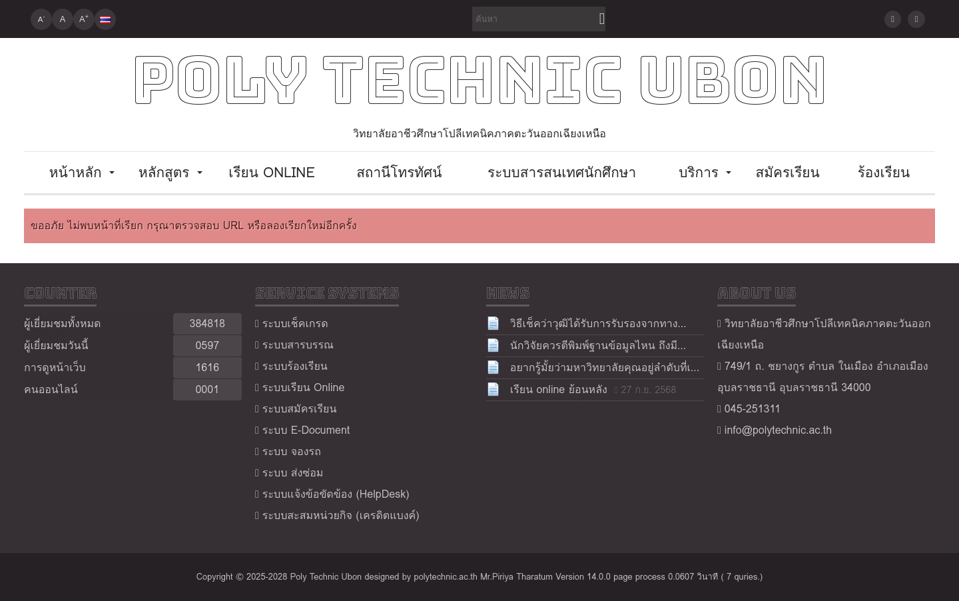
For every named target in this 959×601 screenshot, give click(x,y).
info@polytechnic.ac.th (778, 430)
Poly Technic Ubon (479, 80)
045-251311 (753, 408)
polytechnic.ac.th (446, 577)
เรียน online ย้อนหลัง (558, 389)
